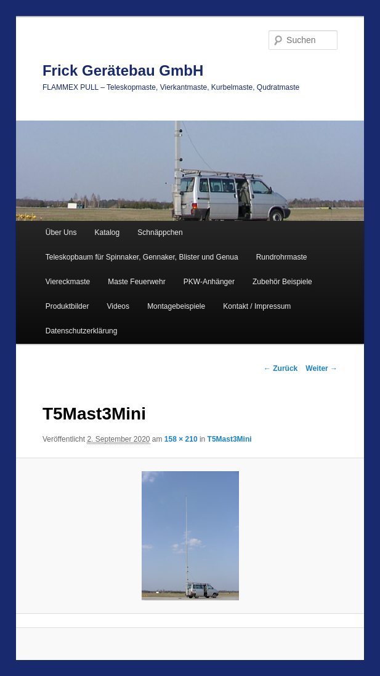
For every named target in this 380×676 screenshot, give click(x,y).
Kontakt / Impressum (257, 306)
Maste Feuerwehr (136, 281)
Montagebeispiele (176, 306)
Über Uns (61, 232)
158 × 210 (181, 439)
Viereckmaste (68, 281)
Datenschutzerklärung (82, 331)
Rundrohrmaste (281, 257)
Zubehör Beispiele (282, 281)
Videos (118, 306)
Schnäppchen (159, 232)
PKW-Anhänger (209, 281)
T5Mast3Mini (230, 439)
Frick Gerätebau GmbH (122, 70)
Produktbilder (67, 306)
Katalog (107, 232)
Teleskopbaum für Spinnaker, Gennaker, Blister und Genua (142, 257)
